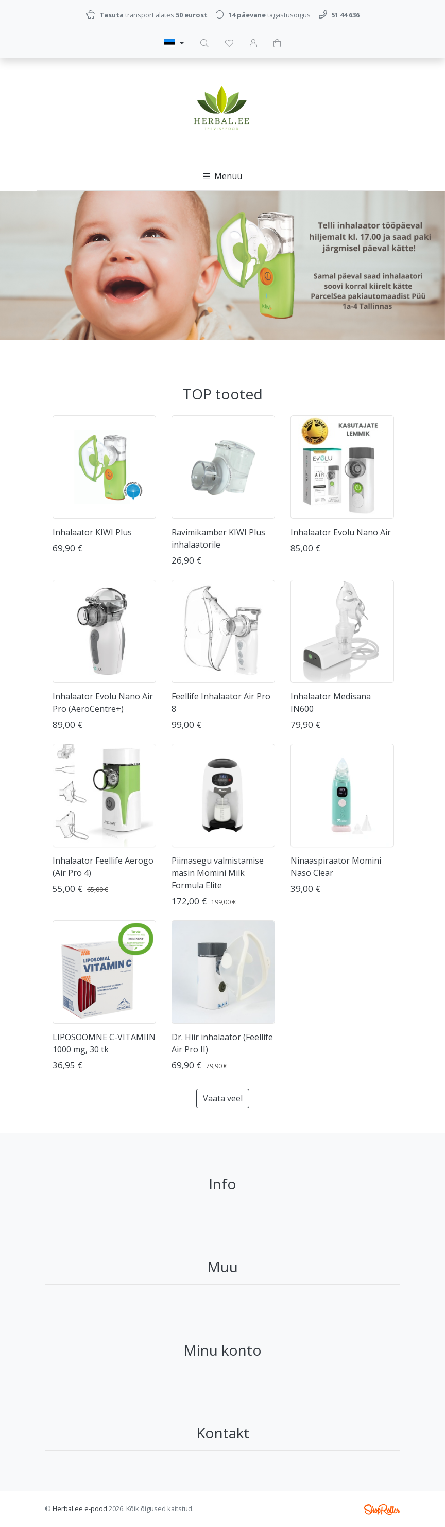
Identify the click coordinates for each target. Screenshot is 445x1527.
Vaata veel (223, 1098)
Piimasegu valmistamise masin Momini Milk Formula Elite (218, 873)
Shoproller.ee (382, 1509)
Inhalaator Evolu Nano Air (340, 532)
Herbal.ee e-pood (80, 1508)
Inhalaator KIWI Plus (92, 532)
